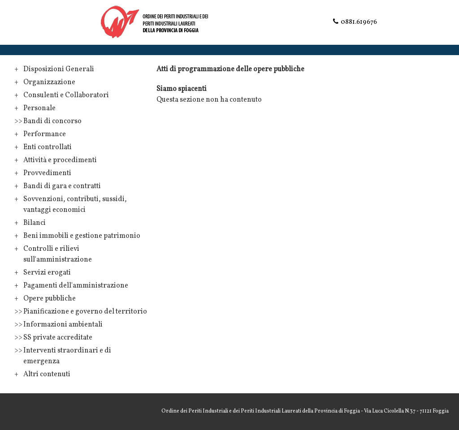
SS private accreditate (57, 338)
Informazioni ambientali (63, 325)
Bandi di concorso (52, 121)
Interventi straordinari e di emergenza (67, 356)
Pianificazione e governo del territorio (85, 312)
